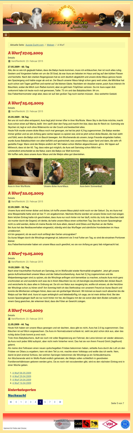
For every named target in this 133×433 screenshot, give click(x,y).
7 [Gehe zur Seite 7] (49, 402)
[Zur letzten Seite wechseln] (60, 402)
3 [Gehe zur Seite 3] (30, 402)
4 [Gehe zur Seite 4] (35, 402)
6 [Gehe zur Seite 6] (45, 402)
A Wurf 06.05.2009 (21, 373)
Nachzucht (17, 395)
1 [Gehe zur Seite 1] (21, 402)
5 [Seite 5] (40, 402)
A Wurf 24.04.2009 (21, 379)
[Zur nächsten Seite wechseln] (54, 402)
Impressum (60, 420)
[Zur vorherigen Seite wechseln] (16, 402)
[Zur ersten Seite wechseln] (11, 402)
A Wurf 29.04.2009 (21, 376)
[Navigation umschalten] (6, 35)
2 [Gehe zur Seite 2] (26, 402)
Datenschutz (73, 420)
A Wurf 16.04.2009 (21, 383)
